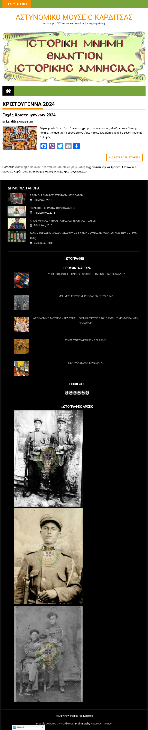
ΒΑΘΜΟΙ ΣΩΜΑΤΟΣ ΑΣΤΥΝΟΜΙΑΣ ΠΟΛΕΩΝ (56, 195)
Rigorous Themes (101, 723)
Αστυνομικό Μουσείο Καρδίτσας (74, 17)
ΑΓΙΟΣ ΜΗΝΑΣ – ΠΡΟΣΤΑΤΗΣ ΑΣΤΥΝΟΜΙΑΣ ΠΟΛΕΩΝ (63, 220)
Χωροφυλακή (76, 167)
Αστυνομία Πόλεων (27, 167)
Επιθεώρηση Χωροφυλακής (45, 171)
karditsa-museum (19, 121)
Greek (19, 727)
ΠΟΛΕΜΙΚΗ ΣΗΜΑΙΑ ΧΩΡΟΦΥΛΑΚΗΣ (52, 208)
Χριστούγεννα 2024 (75, 171)
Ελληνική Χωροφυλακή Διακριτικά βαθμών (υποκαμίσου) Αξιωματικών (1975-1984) (83, 236)
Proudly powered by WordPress (54, 723)
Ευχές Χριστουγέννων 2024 (28, 115)
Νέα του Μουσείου (54, 167)
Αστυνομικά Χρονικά (107, 167)
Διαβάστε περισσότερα (124, 157)
